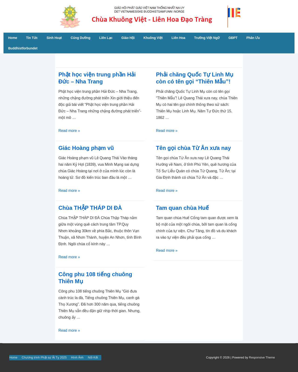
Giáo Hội (128, 38)
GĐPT (232, 38)
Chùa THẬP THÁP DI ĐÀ (90, 208)
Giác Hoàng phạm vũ (86, 148)
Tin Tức (32, 38)
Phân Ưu (253, 38)
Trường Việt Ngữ (207, 38)
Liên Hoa (178, 38)
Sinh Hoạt (54, 38)
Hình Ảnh (77, 357)
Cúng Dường (80, 38)
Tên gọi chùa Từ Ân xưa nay (193, 148)
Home (12, 38)
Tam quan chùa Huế (182, 208)
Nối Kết (93, 357)
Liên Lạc (105, 38)
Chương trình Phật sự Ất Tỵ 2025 (44, 357)
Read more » (69, 131)
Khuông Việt (153, 38)
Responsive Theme (262, 357)
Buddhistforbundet (22, 48)
